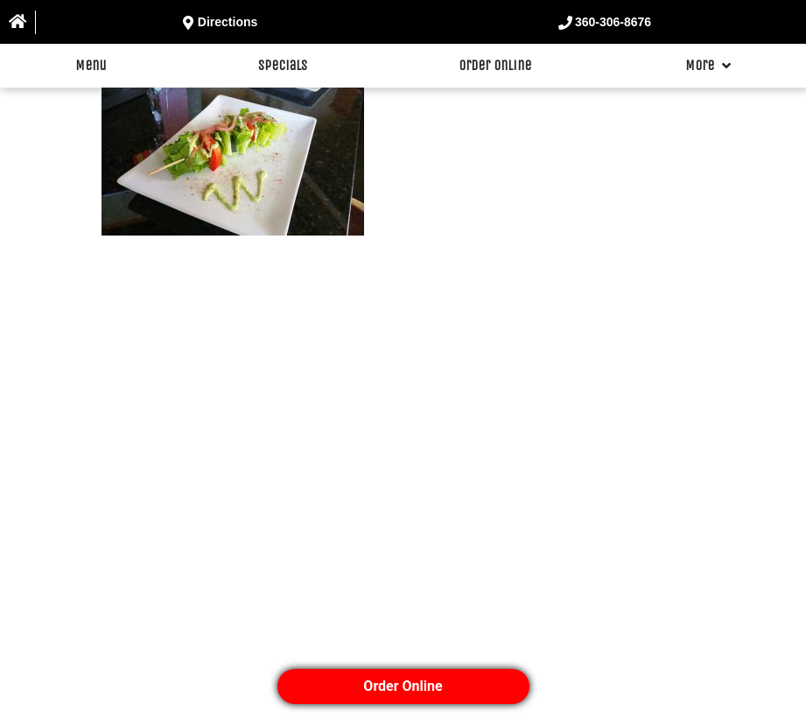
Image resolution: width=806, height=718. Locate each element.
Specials (282, 65)
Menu (91, 65)
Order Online (495, 65)
